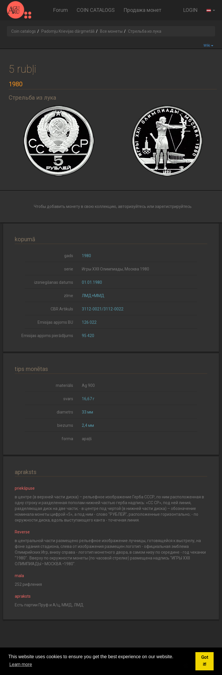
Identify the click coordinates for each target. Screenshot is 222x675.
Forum (60, 10)
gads (68, 255)
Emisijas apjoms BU (55, 322)
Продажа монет (142, 10)
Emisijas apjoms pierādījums (47, 335)
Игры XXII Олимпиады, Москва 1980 (115, 269)
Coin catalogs (23, 31)
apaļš (87, 438)
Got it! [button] (204, 661)
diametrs (65, 412)
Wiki (208, 45)
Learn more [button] (20, 664)
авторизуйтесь (132, 206)
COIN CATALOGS (96, 10)
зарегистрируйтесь (173, 206)
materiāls (64, 385)
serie (68, 269)
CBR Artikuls (62, 309)
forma (67, 438)
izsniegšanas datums (53, 282)
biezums (65, 425)
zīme (68, 295)
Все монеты (111, 31)
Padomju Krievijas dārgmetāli (68, 31)
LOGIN (190, 10)
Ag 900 (88, 385)
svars (68, 398)
